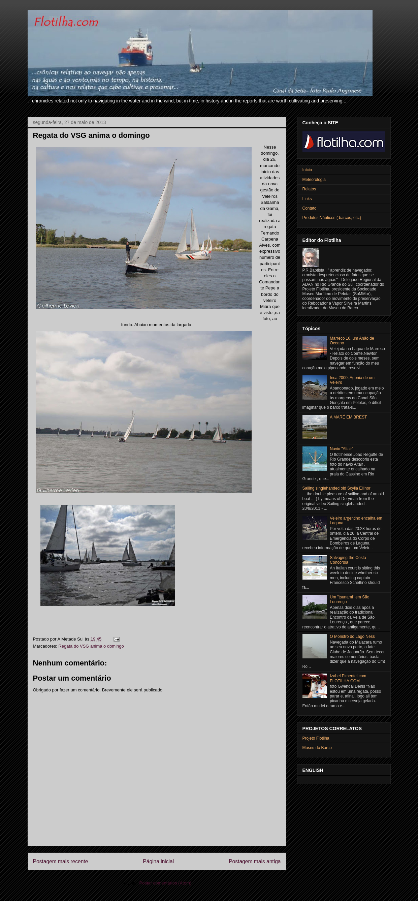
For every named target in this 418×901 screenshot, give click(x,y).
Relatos (309, 189)
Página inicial (158, 861)
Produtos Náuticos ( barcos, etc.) (331, 217)
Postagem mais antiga (255, 861)
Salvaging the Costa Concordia (348, 560)
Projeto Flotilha (315, 738)
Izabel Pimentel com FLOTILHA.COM (348, 678)
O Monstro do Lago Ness (352, 636)
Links (307, 198)
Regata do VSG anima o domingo (91, 646)
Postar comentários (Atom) (165, 883)
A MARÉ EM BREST (348, 417)
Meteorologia (314, 179)
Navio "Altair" (341, 448)
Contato (309, 208)
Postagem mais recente (60, 861)
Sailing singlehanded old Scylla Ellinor (336, 488)
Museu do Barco (317, 747)
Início (307, 169)
